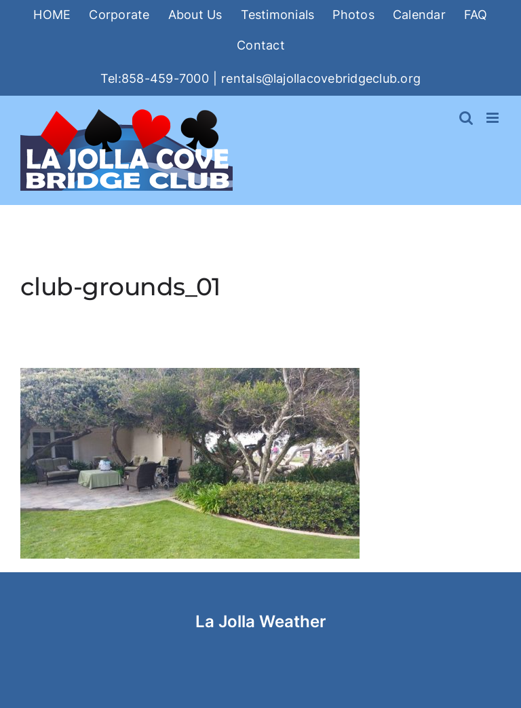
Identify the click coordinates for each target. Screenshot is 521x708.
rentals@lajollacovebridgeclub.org (321, 78)
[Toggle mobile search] (466, 118)
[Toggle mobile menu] (493, 118)
